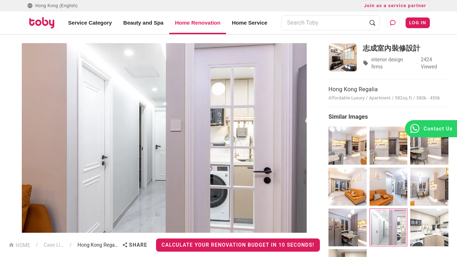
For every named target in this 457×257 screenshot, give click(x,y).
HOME (19, 244)
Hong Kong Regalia (98, 245)
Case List (54, 245)
